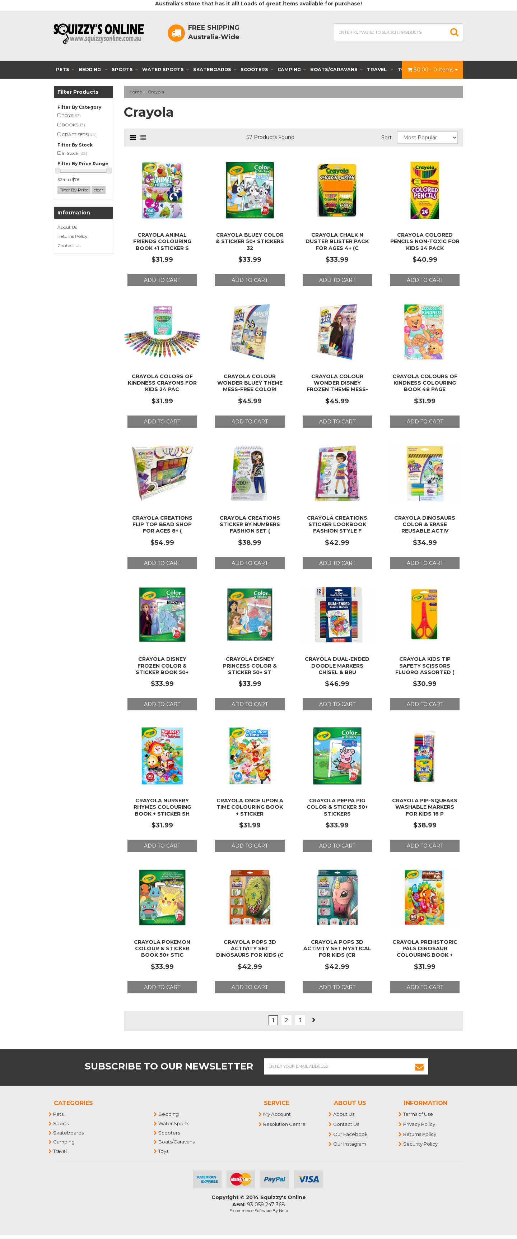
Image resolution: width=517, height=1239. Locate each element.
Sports (125, 69)
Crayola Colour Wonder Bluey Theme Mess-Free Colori (250, 383)
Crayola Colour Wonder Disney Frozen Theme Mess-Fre (337, 386)
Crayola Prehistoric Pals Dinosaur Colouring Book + (424, 948)
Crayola (156, 91)
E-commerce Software (250, 1210)
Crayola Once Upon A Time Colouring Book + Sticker (249, 807)
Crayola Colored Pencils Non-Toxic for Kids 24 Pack (425, 241)
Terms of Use (418, 1114)
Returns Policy (72, 236)
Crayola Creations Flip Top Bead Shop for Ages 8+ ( (162, 524)
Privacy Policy (419, 1124)
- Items (432, 69)
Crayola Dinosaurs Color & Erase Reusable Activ (424, 524)
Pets (65, 69)
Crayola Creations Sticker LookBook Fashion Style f (337, 524)
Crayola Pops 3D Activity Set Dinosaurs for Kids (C (250, 948)
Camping (292, 69)
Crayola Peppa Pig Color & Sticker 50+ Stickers (337, 807)
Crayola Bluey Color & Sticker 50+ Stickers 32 (250, 241)
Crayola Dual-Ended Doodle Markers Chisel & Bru (337, 665)
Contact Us (68, 245)
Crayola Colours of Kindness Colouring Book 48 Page (424, 383)
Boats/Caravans (336, 69)
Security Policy (421, 1144)
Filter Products (77, 92)
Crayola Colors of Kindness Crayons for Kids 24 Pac (162, 383)
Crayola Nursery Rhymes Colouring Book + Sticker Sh (162, 807)
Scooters (257, 69)
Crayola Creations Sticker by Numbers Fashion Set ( (250, 524)
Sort (386, 137)
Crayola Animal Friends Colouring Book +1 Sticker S (162, 241)
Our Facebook (351, 1134)
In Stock (74, 153)
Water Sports (165, 69)
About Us (67, 227)
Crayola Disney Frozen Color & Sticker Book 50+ (162, 665)
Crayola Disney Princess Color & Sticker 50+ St (250, 665)
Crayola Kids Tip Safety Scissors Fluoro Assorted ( (424, 665)
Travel (380, 69)
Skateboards (214, 69)
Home (135, 91)
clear (98, 189)
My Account (277, 1114)
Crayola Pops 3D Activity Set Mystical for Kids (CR (337, 948)
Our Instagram (350, 1144)
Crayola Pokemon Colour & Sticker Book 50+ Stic (162, 948)
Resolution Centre (285, 1124)
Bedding (93, 69)
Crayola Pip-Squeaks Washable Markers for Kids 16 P (424, 807)
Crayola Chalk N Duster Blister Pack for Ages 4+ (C (337, 241)
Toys (163, 1151)
